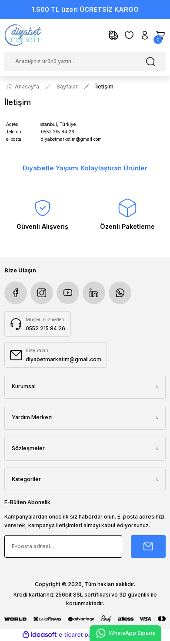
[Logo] (23, 35)
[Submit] (148, 546)
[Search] (85, 61)
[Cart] (160, 35)
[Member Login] (145, 35)
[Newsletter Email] (63, 546)
